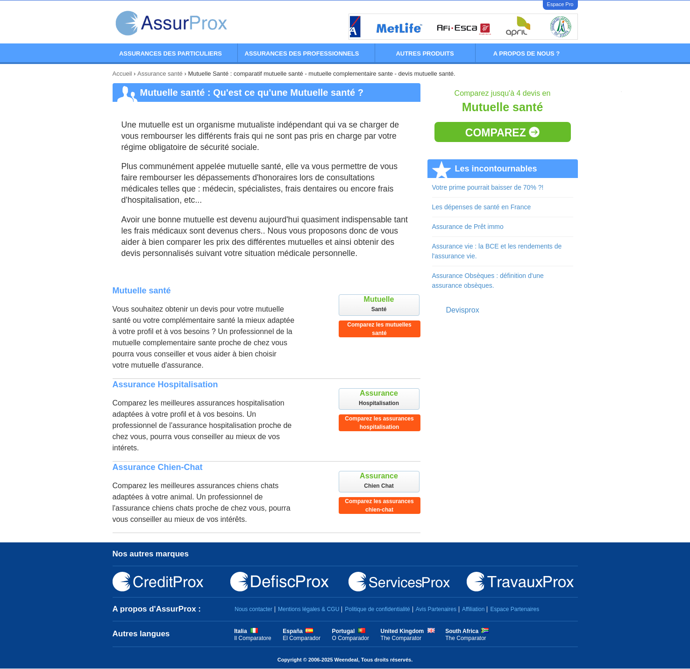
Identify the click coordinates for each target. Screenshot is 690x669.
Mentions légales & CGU (308, 609)
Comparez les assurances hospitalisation (379, 422)
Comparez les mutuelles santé (379, 328)
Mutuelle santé (142, 290)
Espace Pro (560, 4)
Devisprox (462, 310)
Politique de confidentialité (377, 609)
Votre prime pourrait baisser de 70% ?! (488, 187)
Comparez (502, 133)
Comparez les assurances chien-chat (379, 505)
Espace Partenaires (514, 609)
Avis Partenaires (436, 609)
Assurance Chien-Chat (158, 467)
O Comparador (350, 638)
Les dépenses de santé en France (481, 207)
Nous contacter (253, 609)
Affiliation (473, 609)
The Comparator (401, 638)
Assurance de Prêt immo (468, 226)
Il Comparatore (252, 638)
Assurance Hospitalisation (165, 384)
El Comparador (301, 638)
